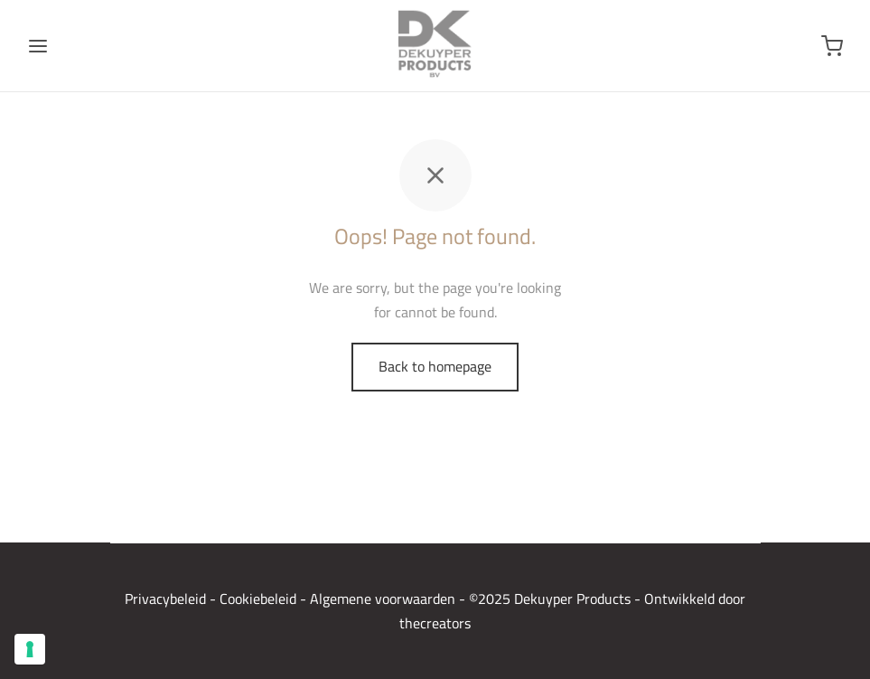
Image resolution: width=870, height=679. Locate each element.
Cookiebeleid (258, 598)
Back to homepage (435, 366)
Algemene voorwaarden (382, 598)
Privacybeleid (165, 598)
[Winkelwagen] (832, 46)
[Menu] (38, 46)
